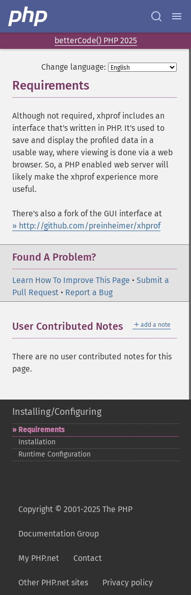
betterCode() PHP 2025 (95, 40)
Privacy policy (127, 582)
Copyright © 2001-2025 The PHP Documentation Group (75, 521)
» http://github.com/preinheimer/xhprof (86, 226)
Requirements (41, 430)
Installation (37, 442)
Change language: (73, 67)
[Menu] (177, 16)
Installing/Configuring (56, 411)
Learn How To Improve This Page (71, 280)
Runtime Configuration (54, 454)
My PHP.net (38, 558)
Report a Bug (89, 292)
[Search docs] (156, 16)
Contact (87, 558)
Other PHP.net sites (53, 582)
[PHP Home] (28, 16)
